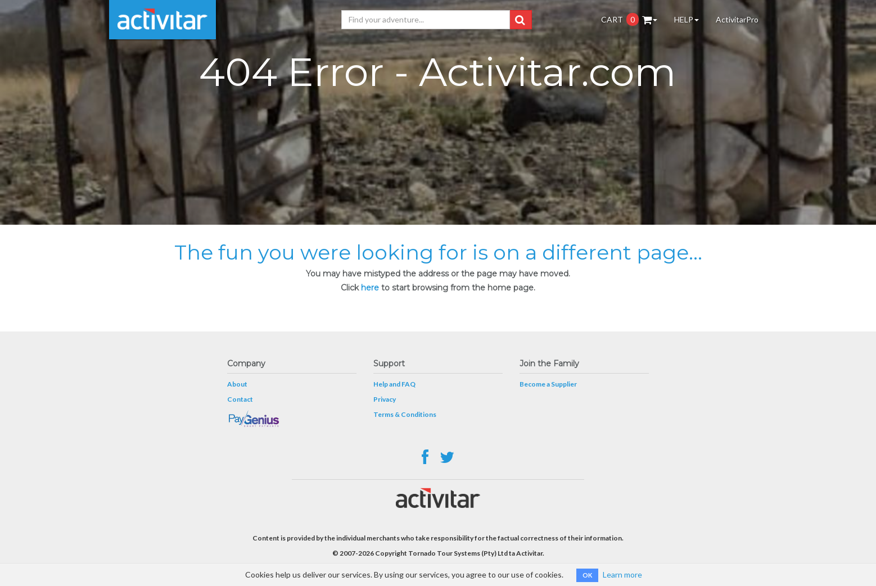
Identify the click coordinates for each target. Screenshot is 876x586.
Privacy (384, 399)
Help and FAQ (394, 384)
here (370, 288)
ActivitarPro (737, 19)
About (237, 384)
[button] (520, 19)
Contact (240, 399)
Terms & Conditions (404, 414)
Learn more (622, 574)
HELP (686, 19)
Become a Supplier (548, 384)
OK (587, 575)
